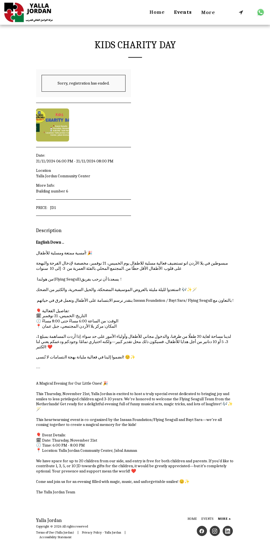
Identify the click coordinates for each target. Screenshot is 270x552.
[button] (241, 12)
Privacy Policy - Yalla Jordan (101, 532)
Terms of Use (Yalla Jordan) (55, 532)
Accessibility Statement (55, 537)
